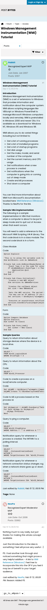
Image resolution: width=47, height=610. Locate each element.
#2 (43, 527)
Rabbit (21, 488)
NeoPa (21, 577)
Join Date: (13, 73)
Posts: (11, 76)
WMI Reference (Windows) (30, 200)
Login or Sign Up (37, 2)
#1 (43, 83)
